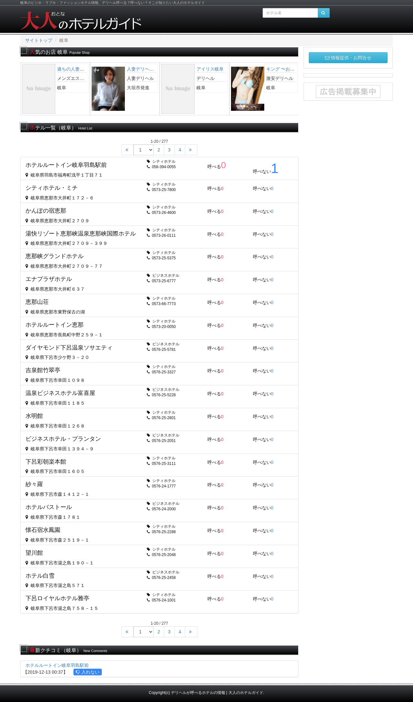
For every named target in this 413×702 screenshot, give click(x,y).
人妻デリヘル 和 (145, 69)
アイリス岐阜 (210, 69)
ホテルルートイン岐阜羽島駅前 (57, 665)
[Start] (127, 149)
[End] (191, 149)
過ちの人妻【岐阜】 (77, 69)
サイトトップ (38, 40)
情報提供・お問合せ (348, 57)
